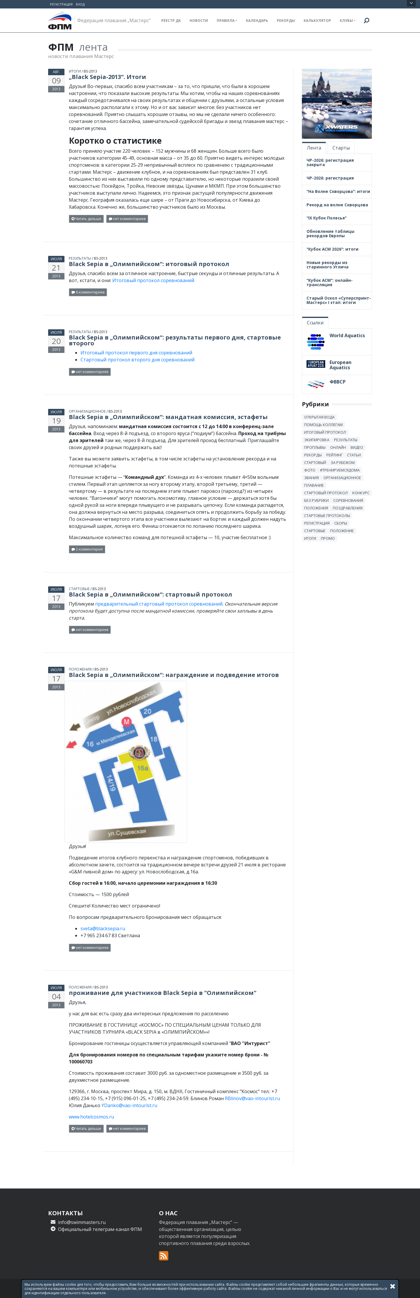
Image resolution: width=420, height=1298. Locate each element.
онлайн (338, 446)
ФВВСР (338, 381)
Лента (314, 147)
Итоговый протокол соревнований (153, 280)
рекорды (313, 454)
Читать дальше (86, 218)
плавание (314, 484)
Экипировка (316, 439)
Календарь (257, 20)
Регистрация (61, 4)
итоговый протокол (325, 431)
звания (311, 477)
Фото (309, 469)
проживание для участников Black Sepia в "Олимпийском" (162, 992)
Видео (357, 446)
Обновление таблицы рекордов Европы (330, 233)
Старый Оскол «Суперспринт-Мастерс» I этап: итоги (339, 300)
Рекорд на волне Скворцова (337, 204)
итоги (75, 70)
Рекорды (286, 20)
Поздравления (348, 507)
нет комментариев (127, 218)
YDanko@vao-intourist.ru (129, 1105)
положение (342, 530)
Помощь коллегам (323, 424)
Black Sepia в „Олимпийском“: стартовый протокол (150, 594)
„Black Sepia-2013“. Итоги (107, 76)
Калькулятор (317, 20)
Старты (341, 147)
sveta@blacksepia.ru (102, 928)
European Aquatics (340, 364)
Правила (226, 20)
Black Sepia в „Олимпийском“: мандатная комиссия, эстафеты (168, 416)
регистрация (317, 522)
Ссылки (315, 322)
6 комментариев (87, 291)
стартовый (315, 462)
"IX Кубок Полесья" (326, 217)
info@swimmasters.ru (82, 1221)
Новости (199, 20)
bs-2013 (90, 70)
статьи (354, 454)
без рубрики (316, 499)
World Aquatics (347, 335)
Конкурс (361, 492)
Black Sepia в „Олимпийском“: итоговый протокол (149, 263)
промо (328, 537)
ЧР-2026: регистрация (330, 177)
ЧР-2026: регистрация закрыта (330, 162)
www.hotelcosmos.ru (91, 1116)
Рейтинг (334, 454)
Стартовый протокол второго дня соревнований (137, 359)
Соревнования (348, 499)
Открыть (411, 3)
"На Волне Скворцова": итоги (338, 191)
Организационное (87, 410)
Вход (80, 4)
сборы (340, 522)
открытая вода (319, 416)
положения (80, 668)
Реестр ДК (171, 20)
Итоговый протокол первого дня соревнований (136, 352)
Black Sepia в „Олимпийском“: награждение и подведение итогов (174, 674)
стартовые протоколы (327, 515)
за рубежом (343, 462)
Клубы (346, 20)
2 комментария (87, 548)
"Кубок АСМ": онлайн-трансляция (330, 282)
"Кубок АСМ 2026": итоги (332, 248)
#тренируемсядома (340, 469)
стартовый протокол (326, 492)
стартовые (79, 588)
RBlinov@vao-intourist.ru (252, 1098)
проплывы (315, 446)
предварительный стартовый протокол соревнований (159, 603)
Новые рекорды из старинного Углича (328, 264)
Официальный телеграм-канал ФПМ (100, 1228)
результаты (80, 257)
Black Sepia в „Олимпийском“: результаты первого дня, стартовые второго (175, 340)
